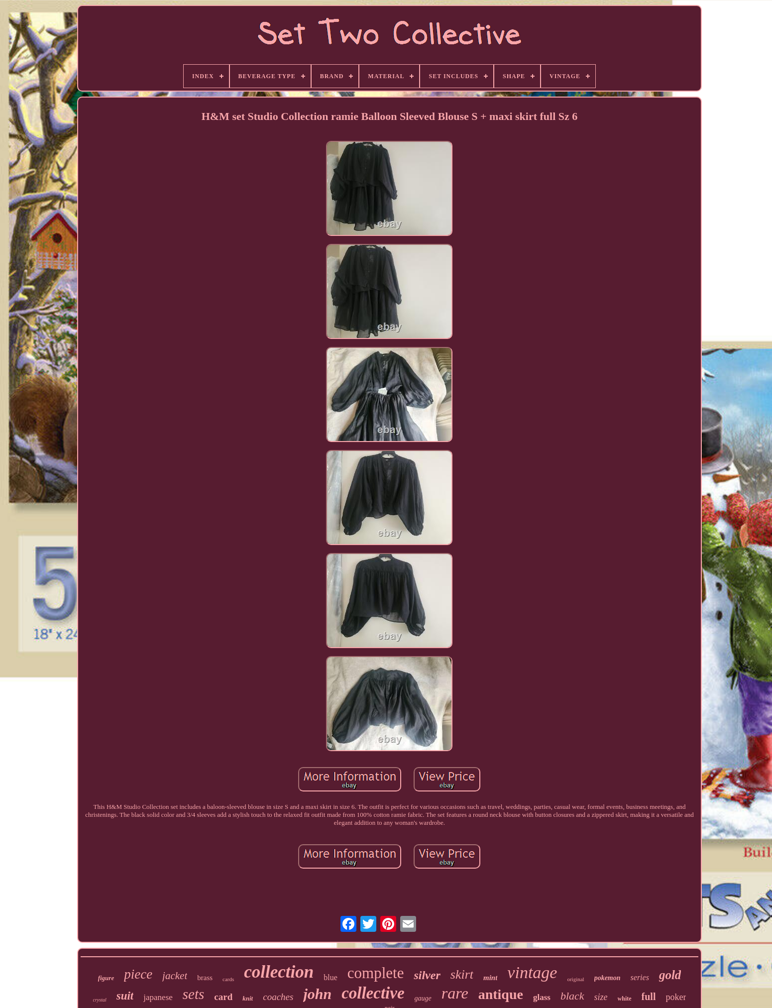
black (572, 996)
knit (247, 998)
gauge (423, 998)
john (317, 994)
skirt (461, 974)
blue (330, 977)
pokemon (607, 978)
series (640, 977)
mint (490, 978)
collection (279, 972)
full (649, 996)
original (575, 979)
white (625, 998)
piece (138, 974)
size (601, 997)
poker (675, 997)
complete (375, 973)
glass (542, 997)
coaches (278, 997)
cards (228, 979)
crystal (100, 1000)
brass (205, 978)
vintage (532, 972)
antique (500, 994)
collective (372, 993)
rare (454, 993)
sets (194, 994)
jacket (174, 976)
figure (106, 978)
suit (125, 996)
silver (427, 975)
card (223, 997)
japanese (158, 997)
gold (670, 975)
